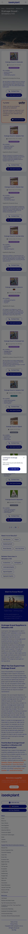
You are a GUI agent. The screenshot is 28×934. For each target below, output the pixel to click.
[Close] (23, 457)
